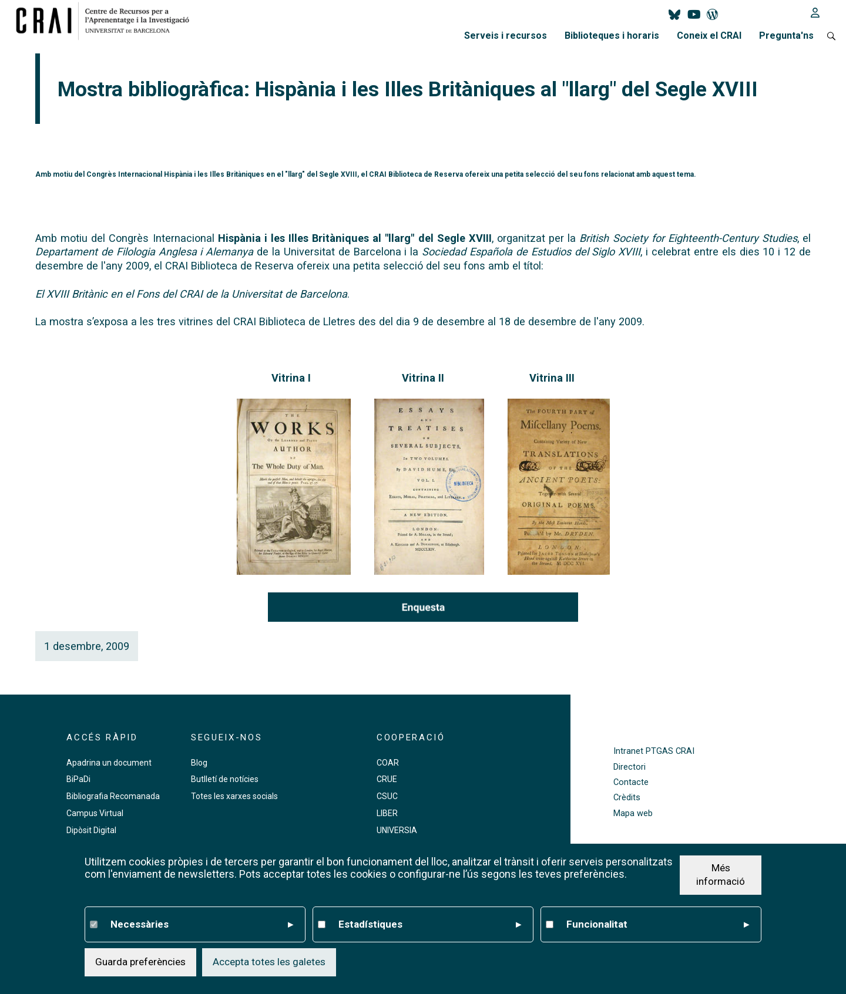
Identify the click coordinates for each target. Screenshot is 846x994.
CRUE (387, 779)
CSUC (387, 796)
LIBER (387, 813)
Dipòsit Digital (91, 830)
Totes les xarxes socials (234, 796)
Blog (199, 762)
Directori (629, 767)
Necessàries (201, 925)
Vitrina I (291, 378)
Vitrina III (552, 378)
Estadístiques (429, 925)
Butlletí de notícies (224, 779)
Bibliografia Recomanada (113, 796)
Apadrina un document (109, 762)
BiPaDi (78, 779)
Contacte (631, 782)
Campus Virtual (94, 813)
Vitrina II (423, 378)
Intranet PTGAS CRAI (653, 751)
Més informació (720, 875)
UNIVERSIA (397, 830)
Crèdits (626, 798)
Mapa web (633, 813)
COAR (388, 762)
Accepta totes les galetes (269, 962)
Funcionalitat (657, 925)
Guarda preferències (140, 962)
